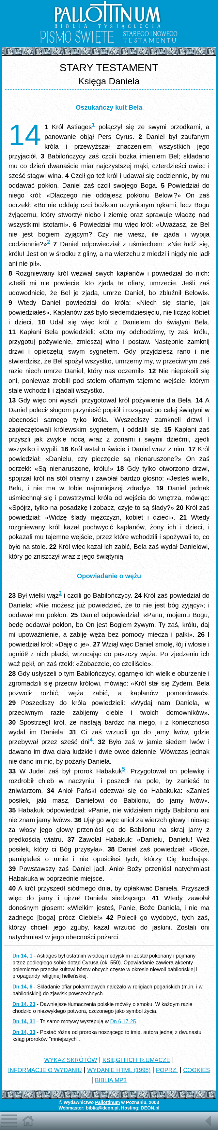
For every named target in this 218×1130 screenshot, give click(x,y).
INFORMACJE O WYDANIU (45, 1070)
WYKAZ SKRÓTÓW (70, 1060)
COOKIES (196, 1070)
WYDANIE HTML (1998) (118, 1070)
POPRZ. (167, 1070)
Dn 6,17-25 (123, 1021)
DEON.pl (150, 1107)
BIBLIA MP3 (111, 1080)
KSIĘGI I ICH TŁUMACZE (136, 1060)
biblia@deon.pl (102, 1107)
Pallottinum (107, 1102)
